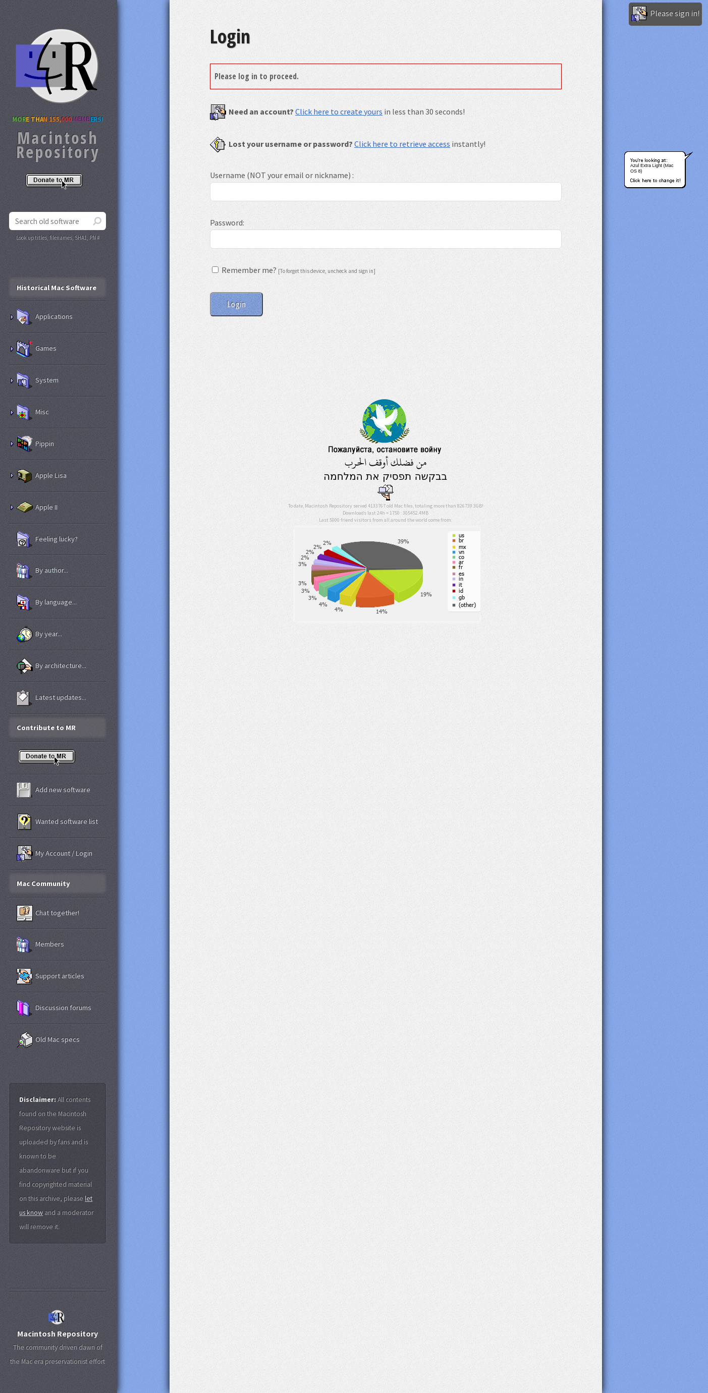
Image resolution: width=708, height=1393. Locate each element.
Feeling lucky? (47, 539)
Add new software (53, 790)
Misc (33, 412)
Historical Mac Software (56, 287)
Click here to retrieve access (402, 144)
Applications (45, 317)
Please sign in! (665, 14)
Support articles (50, 976)
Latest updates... (51, 698)
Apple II (37, 507)
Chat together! (48, 913)
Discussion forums (54, 1008)
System (38, 380)
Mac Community (43, 883)
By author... (42, 571)
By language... (47, 602)
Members (40, 944)
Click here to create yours (339, 111)
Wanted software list (57, 822)
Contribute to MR (46, 727)
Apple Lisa (42, 476)
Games (37, 349)
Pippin (35, 444)
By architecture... (51, 666)
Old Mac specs (48, 1040)
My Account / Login (54, 854)
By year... (39, 634)
